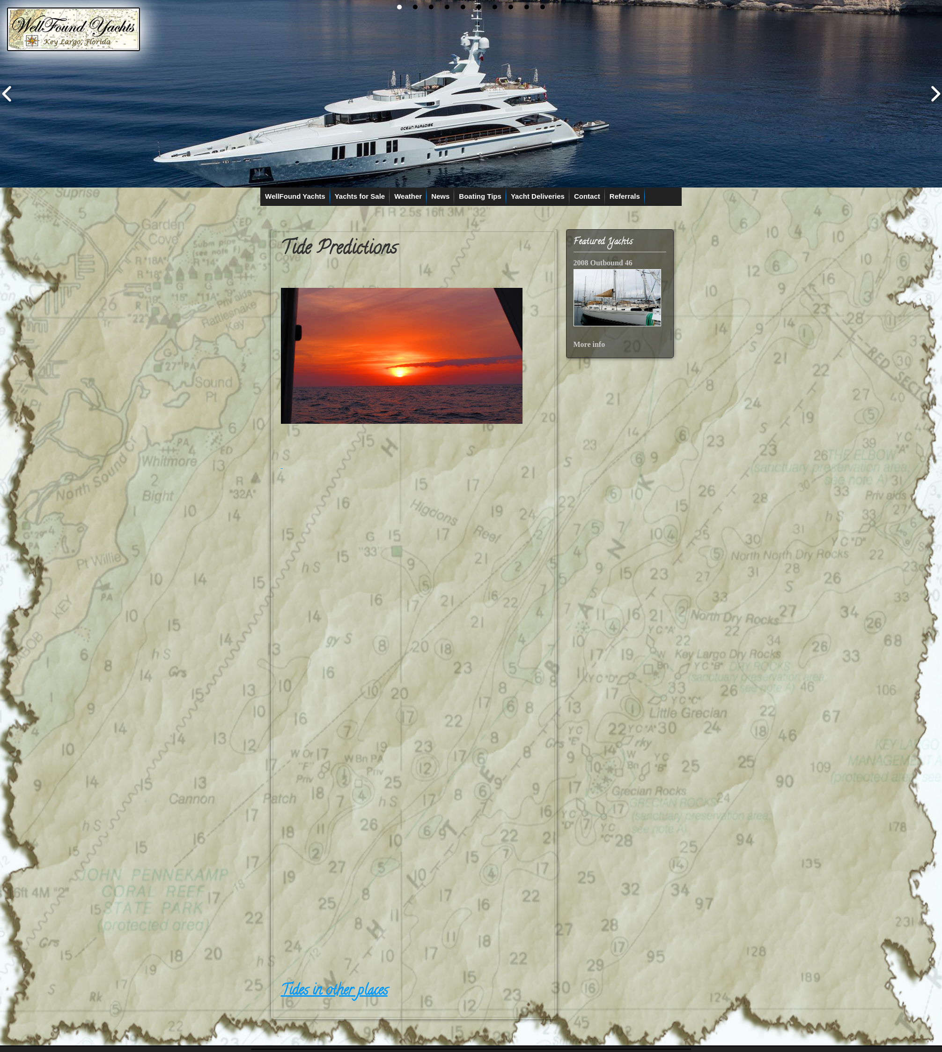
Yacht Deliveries (538, 196)
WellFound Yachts (295, 196)
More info (589, 344)
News (440, 196)
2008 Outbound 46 (603, 263)
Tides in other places (334, 992)
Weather (408, 196)
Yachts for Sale (360, 196)
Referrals (625, 196)
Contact (587, 196)
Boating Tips (480, 196)
